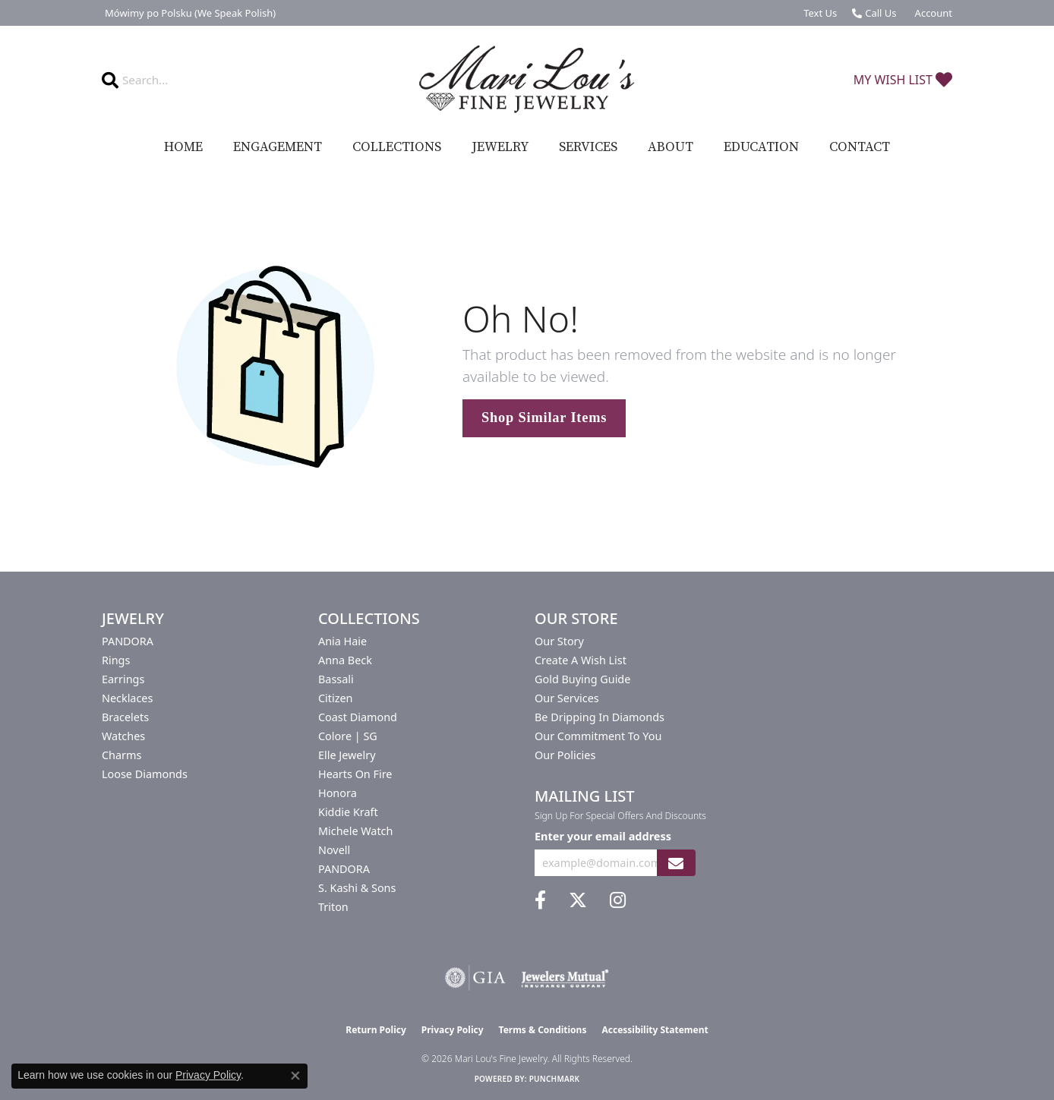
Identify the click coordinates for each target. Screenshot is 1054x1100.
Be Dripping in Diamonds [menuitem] (599, 717)
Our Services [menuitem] (567, 698)
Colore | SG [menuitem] (347, 736)
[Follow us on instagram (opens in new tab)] (617, 900)
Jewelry (500, 147)
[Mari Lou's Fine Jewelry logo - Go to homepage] (527, 80)
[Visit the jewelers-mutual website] (564, 978)
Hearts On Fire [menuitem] (355, 774)
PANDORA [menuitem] (127, 641)
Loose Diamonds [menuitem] (145, 774)
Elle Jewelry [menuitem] (346, 755)
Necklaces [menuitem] (127, 698)
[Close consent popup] (295, 1075)
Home (183, 147)
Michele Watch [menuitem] (355, 831)
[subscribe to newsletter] (676, 862)
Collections (396, 147)
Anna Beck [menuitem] (345, 660)
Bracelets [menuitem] (125, 717)
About (670, 147)
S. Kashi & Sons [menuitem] (357, 888)
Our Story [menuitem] (559, 641)
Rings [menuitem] (116, 660)
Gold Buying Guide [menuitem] (582, 679)
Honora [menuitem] (337, 793)
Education (761, 147)
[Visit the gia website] (475, 978)
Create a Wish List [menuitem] (580, 660)
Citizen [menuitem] (335, 698)
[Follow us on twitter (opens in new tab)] (578, 900)
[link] (189, 13)
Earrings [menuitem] (123, 679)
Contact (859, 147)
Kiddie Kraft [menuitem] (348, 812)
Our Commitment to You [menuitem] (598, 736)
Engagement (277, 147)
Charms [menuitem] (121, 755)
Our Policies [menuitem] (565, 755)
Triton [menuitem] (333, 907)
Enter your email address (603, 835)
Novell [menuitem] (334, 850)
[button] (932, 13)
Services (588, 147)
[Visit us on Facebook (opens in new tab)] (540, 900)
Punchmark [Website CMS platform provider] (554, 1078)
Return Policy (376, 1029)
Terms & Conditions (543, 1029)
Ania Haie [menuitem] (342, 641)
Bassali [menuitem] (336, 679)
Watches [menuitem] (123, 736)
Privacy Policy (452, 1029)
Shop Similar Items (544, 417)
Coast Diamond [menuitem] (357, 717)
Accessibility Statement (654, 1029)
